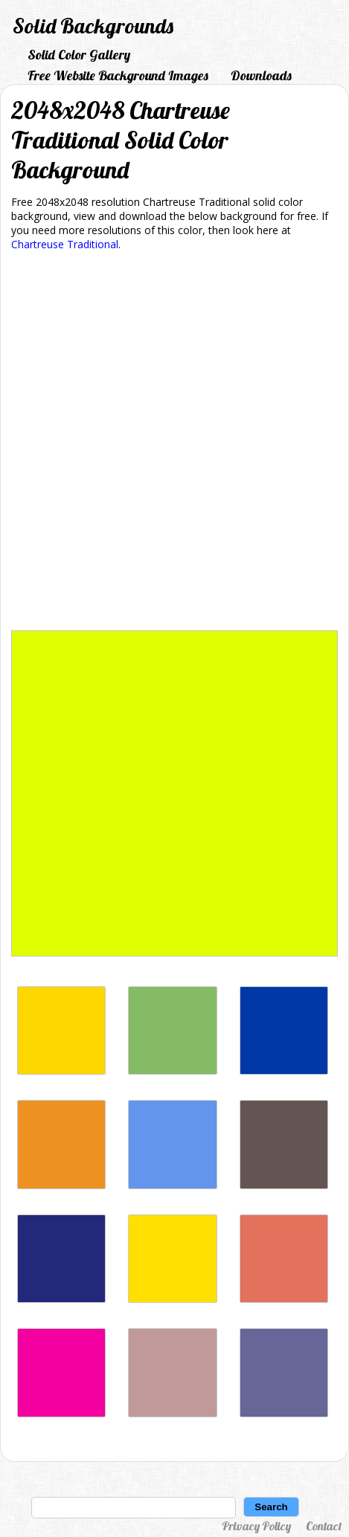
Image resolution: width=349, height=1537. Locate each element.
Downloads (261, 75)
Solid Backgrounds (93, 26)
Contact (324, 1525)
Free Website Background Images (118, 75)
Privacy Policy (256, 1525)
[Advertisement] (174, 443)
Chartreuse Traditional (64, 244)
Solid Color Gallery (79, 54)
